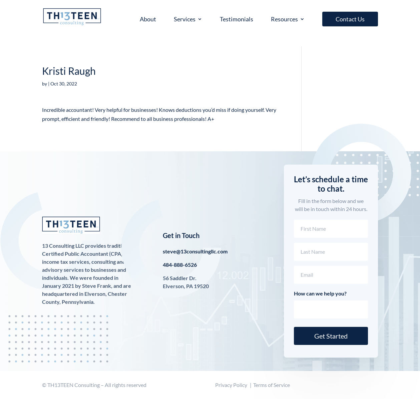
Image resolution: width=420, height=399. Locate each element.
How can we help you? (320, 293)
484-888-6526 (180, 264)
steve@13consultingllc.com (195, 251)
